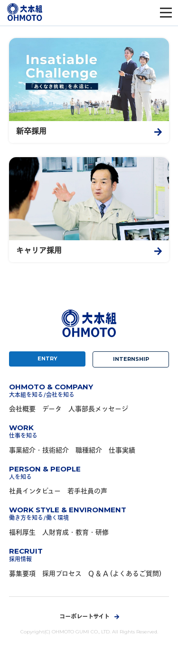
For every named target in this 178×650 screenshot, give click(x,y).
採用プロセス (62, 574)
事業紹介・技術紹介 (39, 450)
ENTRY (47, 358)
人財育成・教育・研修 (75, 533)
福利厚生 (22, 533)
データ (52, 409)
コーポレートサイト (84, 617)
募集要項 (22, 574)
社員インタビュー (35, 491)
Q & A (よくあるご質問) (124, 574)
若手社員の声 (87, 491)
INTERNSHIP (131, 359)
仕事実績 (122, 450)
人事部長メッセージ (98, 409)
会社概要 (22, 409)
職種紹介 (88, 450)
